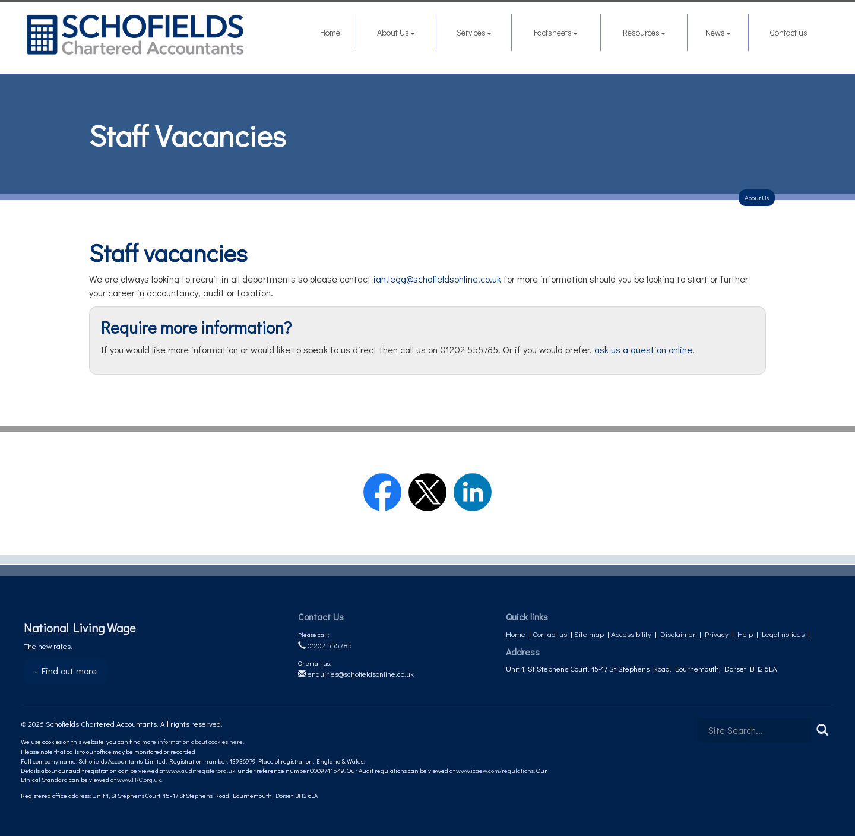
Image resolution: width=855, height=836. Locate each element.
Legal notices (783, 634)
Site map (589, 634)
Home (330, 32)
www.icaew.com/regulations (495, 770)
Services (474, 32)
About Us (396, 32)
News (718, 32)
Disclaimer (678, 634)
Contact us (789, 32)
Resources (644, 32)
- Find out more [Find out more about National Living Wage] (65, 670)
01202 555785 (325, 645)
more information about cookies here (192, 741)
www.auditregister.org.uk (200, 770)
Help (745, 634)
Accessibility (631, 634)
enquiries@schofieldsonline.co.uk (356, 674)
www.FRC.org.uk (139, 779)
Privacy (717, 634)
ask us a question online (643, 349)
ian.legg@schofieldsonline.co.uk (437, 279)
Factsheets (556, 32)
